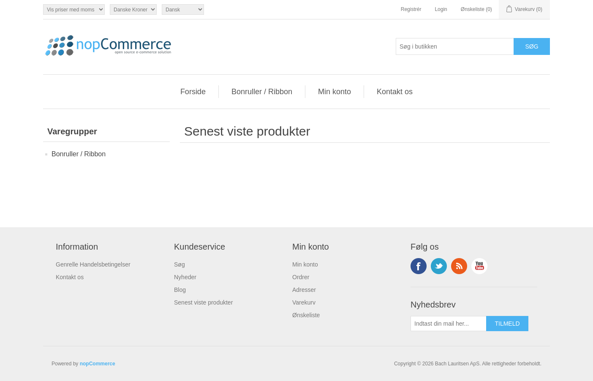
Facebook (419, 266)
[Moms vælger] (74, 9)
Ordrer (300, 277)
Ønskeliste (306, 315)
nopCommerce (97, 364)
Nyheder (185, 277)
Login (441, 9)
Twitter (439, 266)
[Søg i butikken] (455, 46)
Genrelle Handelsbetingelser (93, 264)
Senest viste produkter (203, 302)
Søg (179, 264)
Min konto (334, 91)
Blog (180, 289)
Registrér (411, 9)
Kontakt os (395, 91)
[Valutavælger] (133, 9)
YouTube (479, 266)
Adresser (304, 289)
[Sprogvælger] (183, 9)
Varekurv (304, 302)
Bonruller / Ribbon (261, 91)
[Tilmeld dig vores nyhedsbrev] (449, 323)
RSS (459, 266)
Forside (193, 91)
